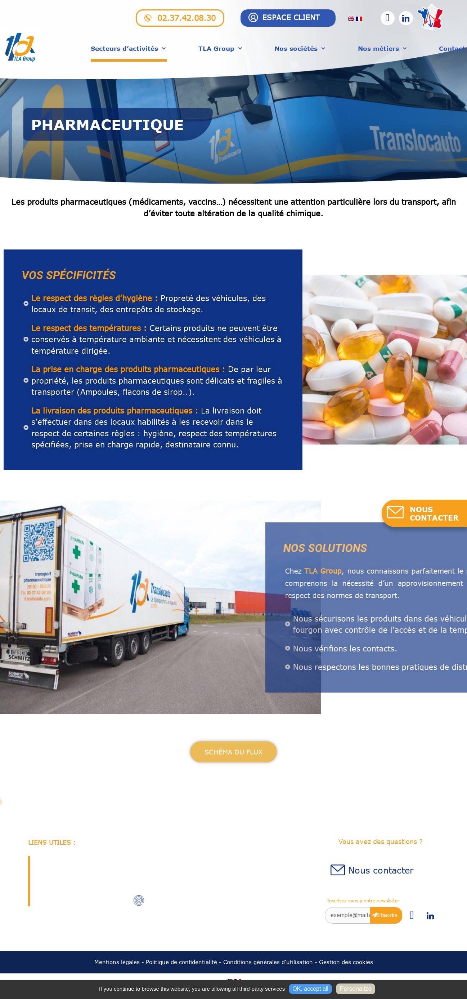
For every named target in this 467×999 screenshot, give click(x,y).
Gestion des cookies (346, 962)
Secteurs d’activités (129, 48)
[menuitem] (351, 18)
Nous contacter (380, 870)
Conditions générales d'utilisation (268, 962)
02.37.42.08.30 (186, 17)
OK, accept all (310, 989)
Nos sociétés (300, 48)
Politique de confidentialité (181, 962)
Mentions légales (117, 962)
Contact (452, 48)
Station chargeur (61, 887)
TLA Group (220, 48)
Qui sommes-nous (63, 861)
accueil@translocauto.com (187, 901)
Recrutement (56, 874)
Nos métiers (383, 48)
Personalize (356, 988)
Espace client (291, 17)
